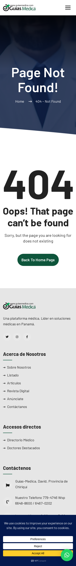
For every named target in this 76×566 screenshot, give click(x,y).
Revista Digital (18, 391)
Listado (13, 375)
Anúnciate (15, 398)
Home (20, 101)
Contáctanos (17, 406)
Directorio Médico (20, 440)
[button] (67, 555)
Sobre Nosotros (19, 367)
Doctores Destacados (23, 448)
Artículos (14, 383)
